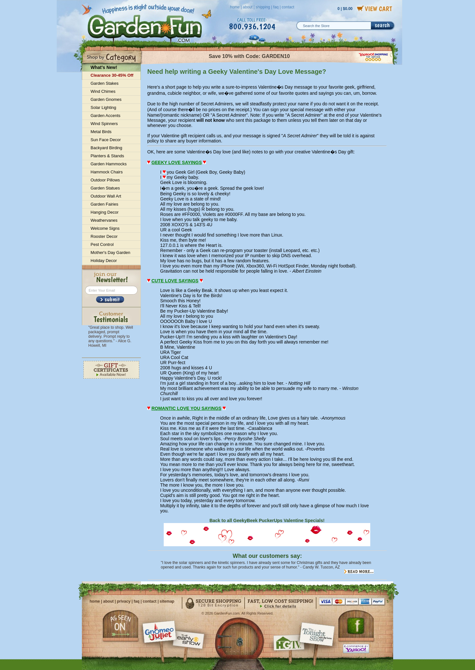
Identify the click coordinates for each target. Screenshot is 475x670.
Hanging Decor (105, 212)
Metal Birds (101, 131)
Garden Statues (105, 188)
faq (276, 7)
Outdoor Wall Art (106, 196)
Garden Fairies (104, 204)
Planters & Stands (107, 155)
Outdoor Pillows (105, 180)
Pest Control (102, 244)
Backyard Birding (106, 147)
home (235, 7)
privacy (124, 601)
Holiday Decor (104, 260)
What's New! (104, 67)
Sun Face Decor (106, 139)
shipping (263, 7)
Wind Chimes (103, 91)
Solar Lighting (103, 107)
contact (288, 7)
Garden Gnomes (106, 99)
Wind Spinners (104, 123)
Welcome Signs (105, 228)
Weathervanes (104, 220)
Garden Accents (106, 115)
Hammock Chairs (107, 172)
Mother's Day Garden (110, 252)
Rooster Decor (104, 236)
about (247, 7)
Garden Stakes (105, 83)
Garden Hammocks (109, 163)
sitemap (167, 601)
